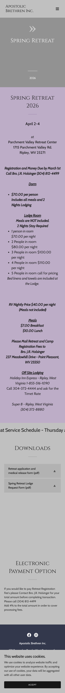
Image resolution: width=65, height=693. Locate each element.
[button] (57, 8)
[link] (24, 11)
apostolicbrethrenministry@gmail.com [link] (32, 661)
